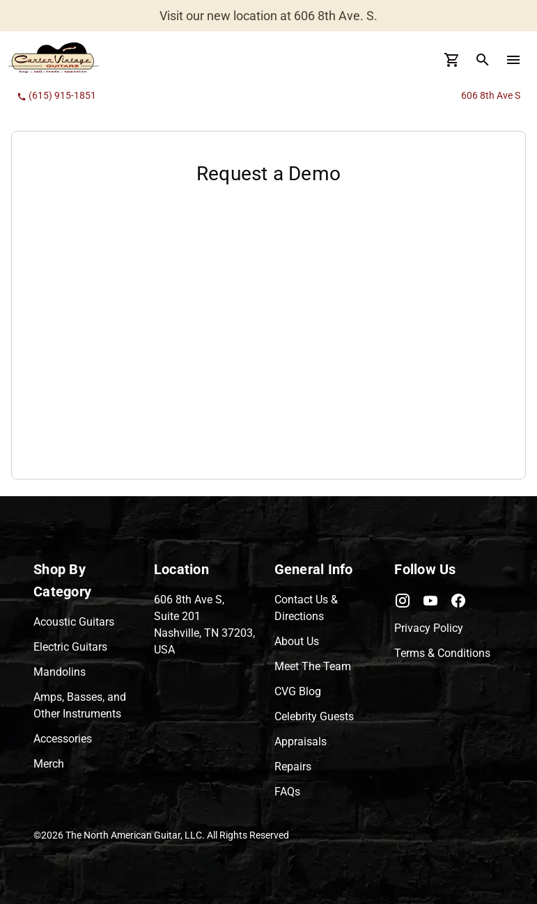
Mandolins (59, 672)
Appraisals (300, 741)
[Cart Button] (452, 60)
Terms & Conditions (442, 653)
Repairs (292, 766)
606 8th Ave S (490, 95)
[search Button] (482, 60)
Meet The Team (312, 666)
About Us (296, 641)
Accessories (62, 738)
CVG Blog (297, 691)
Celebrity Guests (314, 716)
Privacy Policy (428, 628)
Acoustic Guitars (73, 621)
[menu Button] (513, 60)
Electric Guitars (70, 646)
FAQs (287, 791)
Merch (48, 763)
